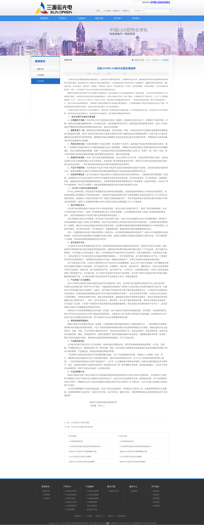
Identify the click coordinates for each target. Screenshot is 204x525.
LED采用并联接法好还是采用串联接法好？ (85, 446)
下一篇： (78, 427)
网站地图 (135, 523)
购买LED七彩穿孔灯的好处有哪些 (82, 462)
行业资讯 (165, 60)
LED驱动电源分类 (76, 441)
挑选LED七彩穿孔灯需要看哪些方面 (82, 451)
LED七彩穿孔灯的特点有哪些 (80, 457)
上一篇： (77, 423)
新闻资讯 (155, 60)
